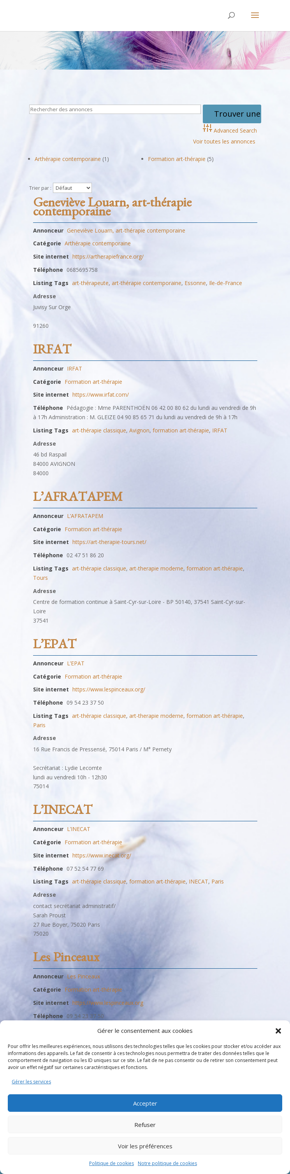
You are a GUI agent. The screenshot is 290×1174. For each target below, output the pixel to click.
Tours (40, 577)
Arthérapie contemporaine (68, 159)
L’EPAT (54, 646)
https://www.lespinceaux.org (107, 1002)
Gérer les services (31, 1081)
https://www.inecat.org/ (101, 855)
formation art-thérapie (181, 430)
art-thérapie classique (99, 430)
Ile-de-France (225, 283)
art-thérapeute (90, 283)
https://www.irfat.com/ (100, 394)
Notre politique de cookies (167, 1163)
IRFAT (52, 352)
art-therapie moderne (156, 568)
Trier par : (40, 188)
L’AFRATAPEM (78, 499)
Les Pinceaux (66, 959)
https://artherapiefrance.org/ (108, 256)
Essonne (195, 283)
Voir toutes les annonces (224, 141)
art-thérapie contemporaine (146, 283)
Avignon (139, 430)
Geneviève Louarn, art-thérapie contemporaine (112, 209)
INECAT (198, 881)
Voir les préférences (145, 1146)
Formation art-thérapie (177, 159)
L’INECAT (62, 812)
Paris (39, 725)
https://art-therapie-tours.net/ (109, 542)
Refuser (145, 1125)
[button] (278, 1031)
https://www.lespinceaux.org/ (108, 689)
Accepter (145, 1103)
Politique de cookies (111, 1163)
